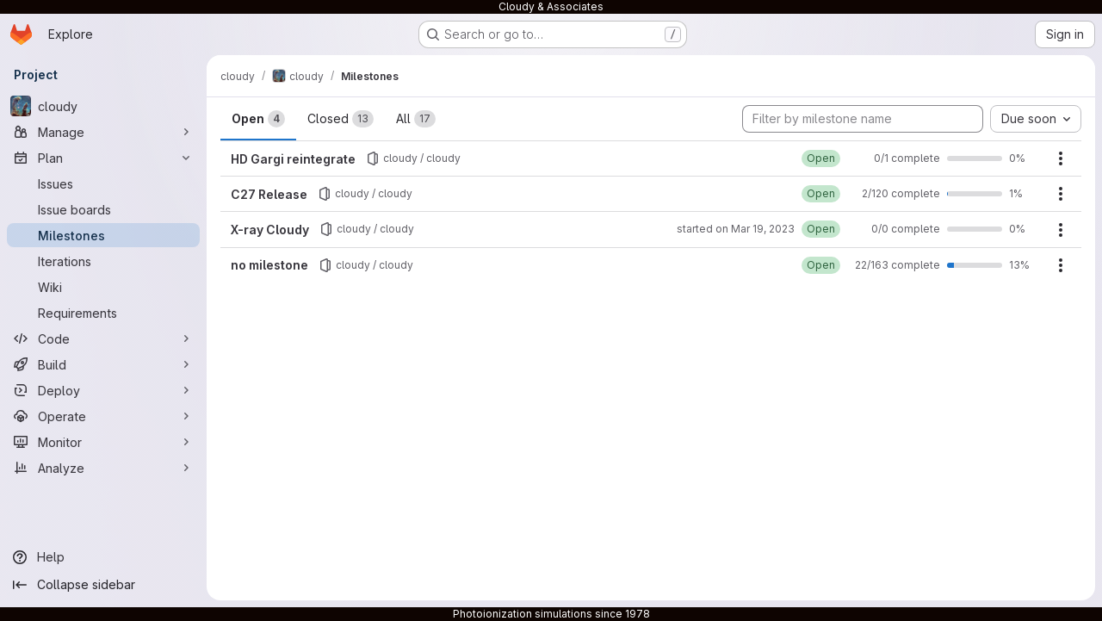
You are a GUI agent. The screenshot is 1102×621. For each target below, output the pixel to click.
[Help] (103, 557)
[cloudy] (103, 106)
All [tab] (416, 118)
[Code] (103, 338)
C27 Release (269, 194)
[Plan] (103, 158)
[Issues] (103, 183)
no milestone (269, 265)
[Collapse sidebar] (103, 585)
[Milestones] (103, 235)
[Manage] (103, 132)
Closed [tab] (340, 118)
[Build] (103, 364)
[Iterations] (103, 261)
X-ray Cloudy (270, 229)
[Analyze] (103, 468)
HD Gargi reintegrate (293, 159)
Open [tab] (258, 118)
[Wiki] (103, 287)
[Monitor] (103, 442)
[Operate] (103, 416)
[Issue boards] (103, 209)
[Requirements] (103, 313)
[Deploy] (103, 390)
